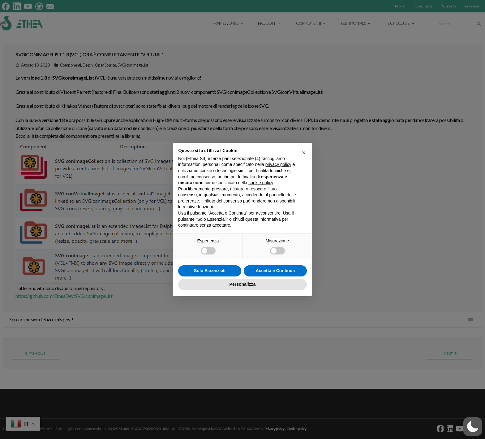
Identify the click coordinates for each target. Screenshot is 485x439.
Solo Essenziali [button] (209, 270)
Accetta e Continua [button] (275, 270)
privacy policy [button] (278, 164)
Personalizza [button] (243, 284)
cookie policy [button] (260, 182)
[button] (472, 426)
